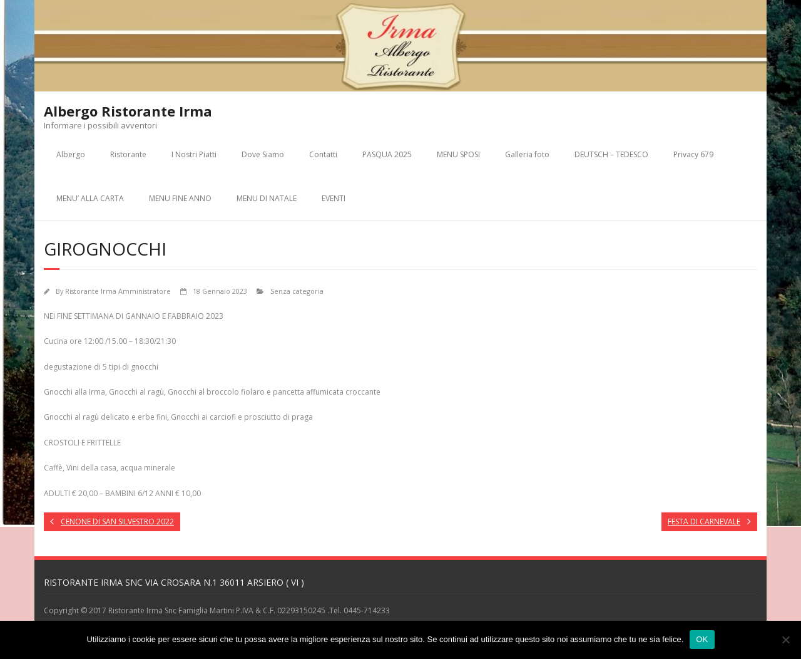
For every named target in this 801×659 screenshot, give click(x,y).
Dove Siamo (263, 154)
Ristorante (128, 154)
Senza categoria (297, 291)
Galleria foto (527, 154)
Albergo (70, 154)
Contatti (323, 154)
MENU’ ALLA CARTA (90, 198)
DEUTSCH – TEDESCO (611, 154)
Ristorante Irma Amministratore (118, 291)
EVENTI (333, 198)
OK (702, 639)
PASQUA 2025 (387, 154)
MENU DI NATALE (267, 198)
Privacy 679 (693, 154)
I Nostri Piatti (194, 154)
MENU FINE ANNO (180, 198)
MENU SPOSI (458, 154)
